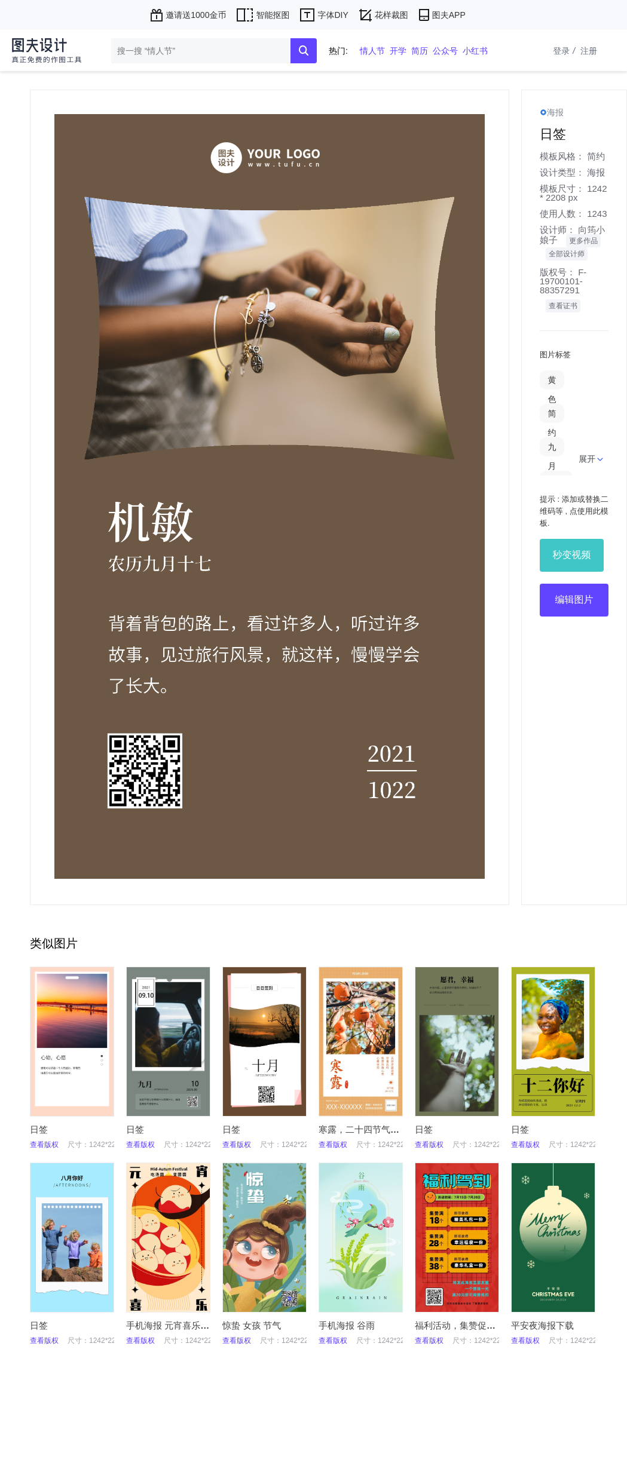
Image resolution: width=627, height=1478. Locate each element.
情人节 (372, 51)
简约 (596, 156)
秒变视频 (572, 555)
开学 (398, 51)
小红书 (475, 51)
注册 (588, 51)
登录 (565, 51)
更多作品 (583, 241)
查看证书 (563, 306)
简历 (419, 51)
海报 (596, 172)
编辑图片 (574, 599)
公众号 (445, 51)
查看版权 (44, 1144)
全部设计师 (567, 254)
